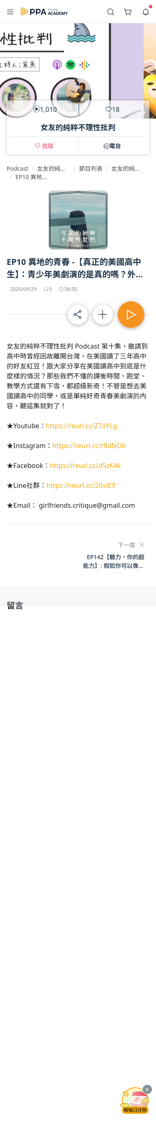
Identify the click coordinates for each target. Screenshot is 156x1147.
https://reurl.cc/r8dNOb (89, 445)
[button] (10, 12)
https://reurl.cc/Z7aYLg (81, 425)
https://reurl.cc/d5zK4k (85, 465)
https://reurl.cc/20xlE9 (80, 485)
